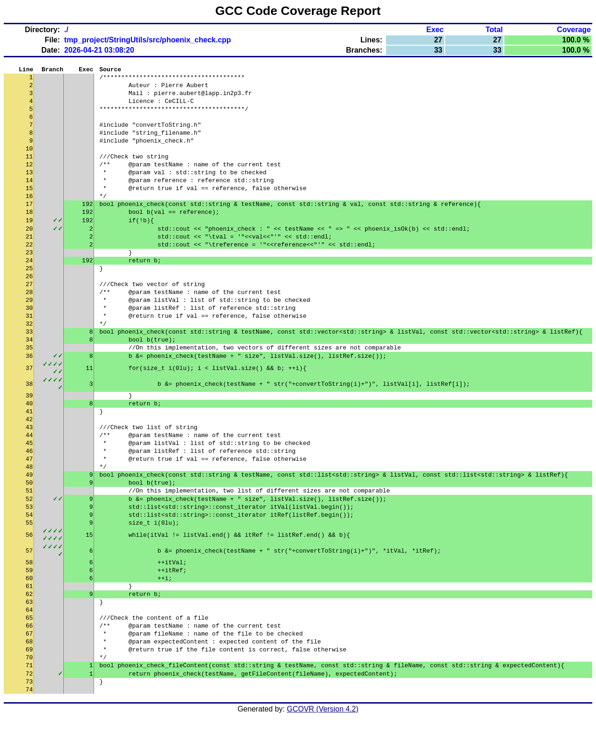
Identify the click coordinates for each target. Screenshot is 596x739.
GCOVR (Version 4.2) (323, 722)
